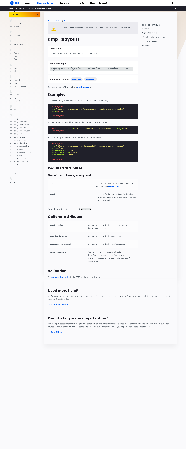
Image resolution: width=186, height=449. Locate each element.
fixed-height (91, 79)
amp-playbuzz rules (60, 277)
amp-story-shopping (18, 158)
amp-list (13, 98)
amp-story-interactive (18, 143)
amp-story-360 (15, 118)
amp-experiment (16, 44)
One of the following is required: (154, 37)
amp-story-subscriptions (19, 161)
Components (69, 21)
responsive (76, 79)
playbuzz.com (83, 87)
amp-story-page (16, 149)
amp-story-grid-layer (18, 140)
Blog (92, 3)
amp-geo (13, 68)
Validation (146, 46)
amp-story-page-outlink (19, 146)
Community (66, 3)
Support (104, 3)
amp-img (13, 83)
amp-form (14, 59)
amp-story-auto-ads (17, 128)
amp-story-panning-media (20, 152)
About (29, 3)
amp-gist (13, 71)
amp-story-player (16, 155)
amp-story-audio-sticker (19, 124)
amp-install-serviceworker (20, 86)
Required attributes (149, 33)
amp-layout (14, 95)
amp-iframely (15, 80)
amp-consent (15, 35)
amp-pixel (14, 110)
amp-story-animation (18, 122)
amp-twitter (14, 173)
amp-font (13, 56)
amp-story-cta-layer (17, 137)
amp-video (14, 182)
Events (81, 3)
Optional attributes (149, 41)
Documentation (46, 3)
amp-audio (14, 26)
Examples (145, 29)
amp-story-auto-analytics (19, 131)
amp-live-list (14, 101)
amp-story (14, 164)
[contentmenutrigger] (158, 25)
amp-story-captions (17, 134)
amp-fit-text (14, 53)
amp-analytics (15, 23)
